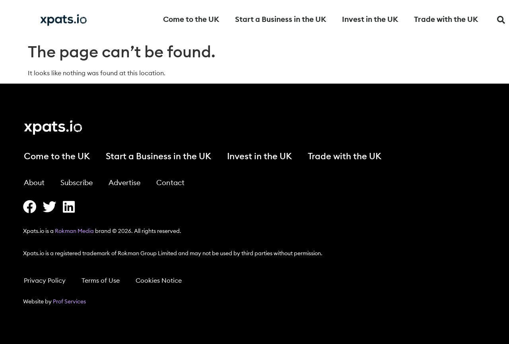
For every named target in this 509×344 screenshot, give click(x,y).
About (34, 182)
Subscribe (76, 182)
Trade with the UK (446, 19)
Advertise (124, 182)
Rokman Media (74, 231)
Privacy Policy (45, 281)
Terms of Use (101, 281)
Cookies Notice (159, 281)
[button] (501, 20)
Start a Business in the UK (280, 19)
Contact (170, 182)
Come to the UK (191, 19)
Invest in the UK (370, 19)
